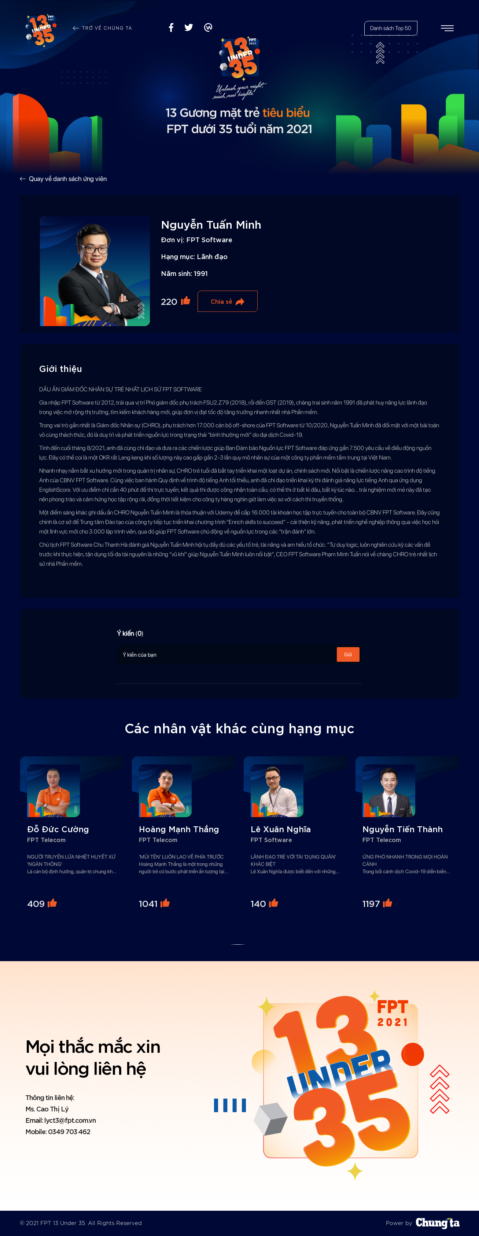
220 (169, 301)
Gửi (348, 654)
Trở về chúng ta (107, 28)
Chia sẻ (221, 301)
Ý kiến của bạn (239, 654)
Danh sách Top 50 (390, 28)
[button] (238, 944)
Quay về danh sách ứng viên (68, 178)
